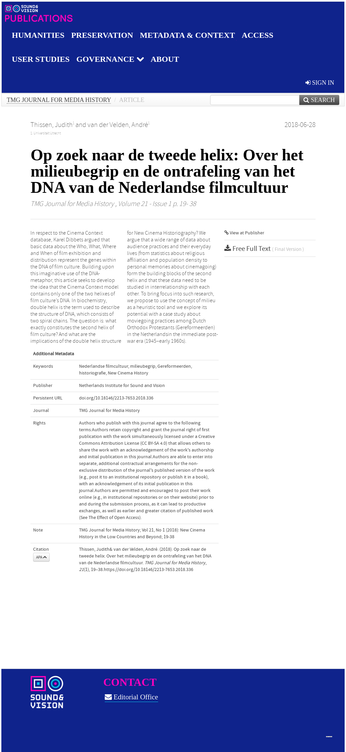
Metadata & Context (189, 35)
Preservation (103, 35)
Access (260, 35)
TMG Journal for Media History (59, 100)
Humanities (38, 35)
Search (319, 100)
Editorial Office (131, 697)
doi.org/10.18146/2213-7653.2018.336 (116, 398)
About (166, 59)
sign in (319, 82)
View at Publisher (244, 233)
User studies (41, 59)
